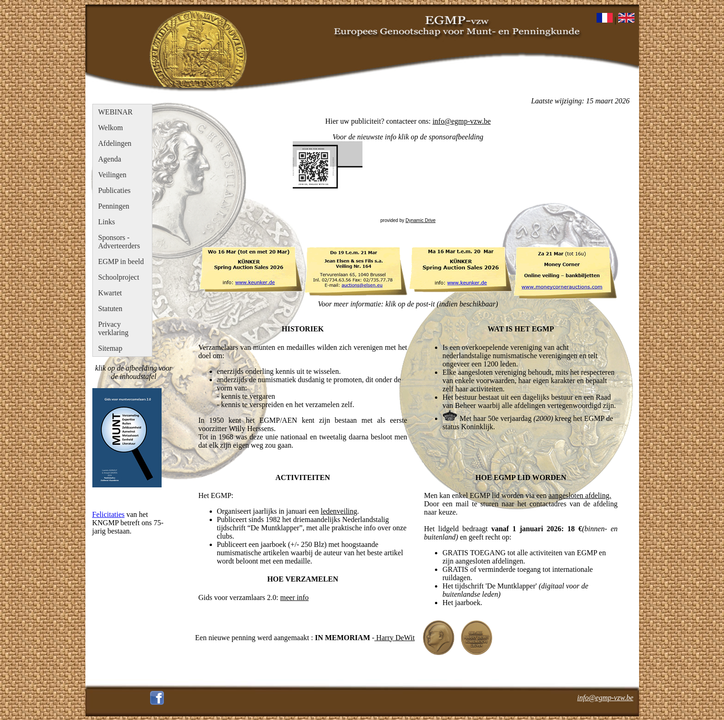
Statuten (110, 308)
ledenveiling (338, 511)
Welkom (110, 128)
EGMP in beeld (121, 261)
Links (106, 222)
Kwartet (110, 293)
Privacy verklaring (113, 328)
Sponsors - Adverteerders (119, 242)
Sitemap (110, 348)
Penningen (114, 206)
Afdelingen (115, 143)
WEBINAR (115, 112)
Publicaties (114, 190)
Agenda (109, 159)
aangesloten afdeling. (580, 495)
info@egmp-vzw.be (462, 121)
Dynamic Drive (420, 220)
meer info (294, 597)
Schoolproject (118, 277)
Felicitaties (108, 514)
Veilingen (112, 175)
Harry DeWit (394, 638)
